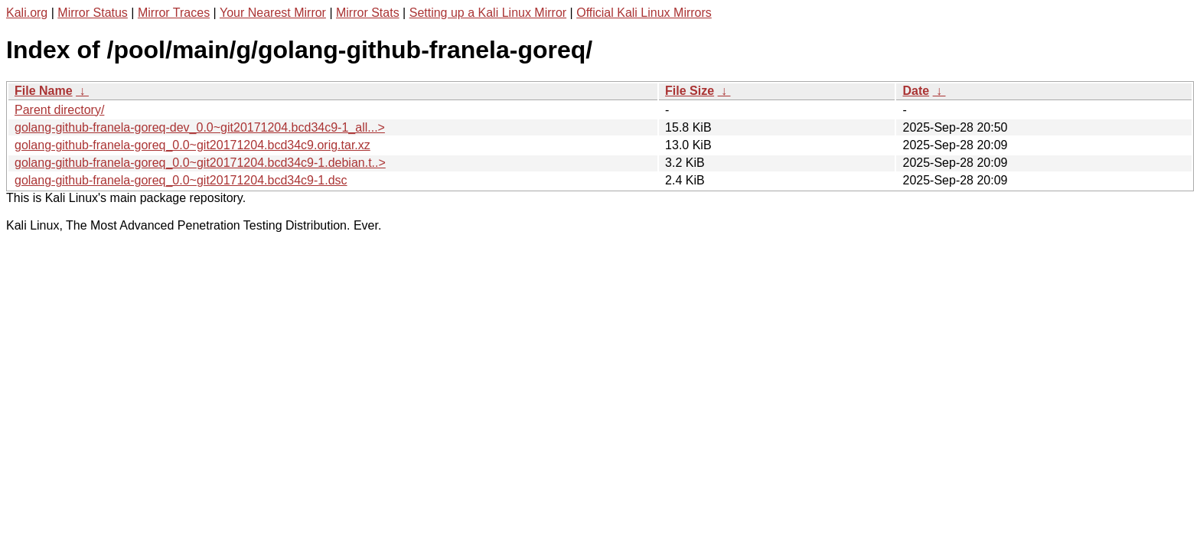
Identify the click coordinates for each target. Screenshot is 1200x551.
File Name (44, 90)
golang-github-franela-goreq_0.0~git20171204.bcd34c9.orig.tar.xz (192, 145)
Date (915, 90)
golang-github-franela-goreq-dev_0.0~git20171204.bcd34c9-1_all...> (200, 127)
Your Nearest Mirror (273, 12)
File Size (689, 90)
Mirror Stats (367, 12)
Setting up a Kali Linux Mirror (487, 12)
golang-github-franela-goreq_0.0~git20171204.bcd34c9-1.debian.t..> (200, 162)
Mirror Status (92, 12)
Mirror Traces (174, 12)
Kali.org (26, 12)
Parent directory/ (59, 109)
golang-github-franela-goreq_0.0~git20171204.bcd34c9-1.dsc (181, 180)
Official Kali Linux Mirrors (644, 12)
